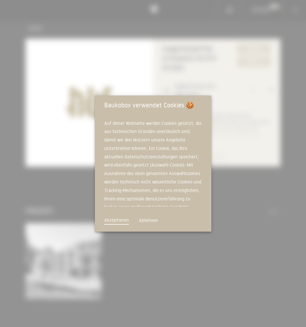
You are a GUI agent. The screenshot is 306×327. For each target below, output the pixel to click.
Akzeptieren (116, 220)
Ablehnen (148, 220)
